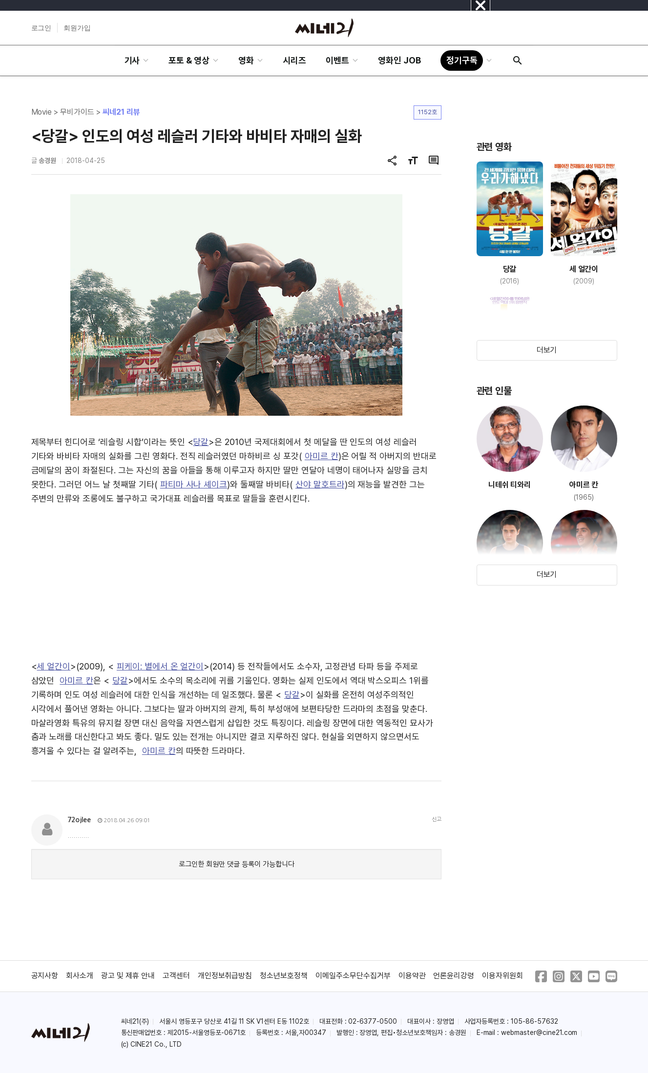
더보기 (547, 350)
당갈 (201, 442)
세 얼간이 (53, 666)
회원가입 (77, 28)
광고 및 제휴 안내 (128, 975)
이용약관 (412, 975)
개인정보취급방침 (225, 975)
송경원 (47, 160)
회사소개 (79, 975)
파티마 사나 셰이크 (194, 484)
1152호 (427, 112)
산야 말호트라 (320, 484)
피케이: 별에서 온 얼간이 (160, 666)
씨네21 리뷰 (121, 112)
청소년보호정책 (284, 975)
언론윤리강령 (453, 975)
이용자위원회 (502, 975)
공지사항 (45, 975)
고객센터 (176, 975)
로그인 (41, 28)
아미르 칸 (321, 456)
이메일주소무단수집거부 (353, 975)
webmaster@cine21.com (539, 1032)
